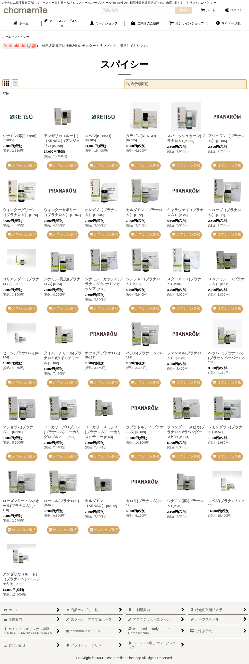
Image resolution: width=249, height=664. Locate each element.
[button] (228, 23)
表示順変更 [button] (137, 84)
